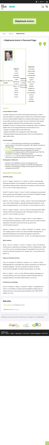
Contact (7, 333)
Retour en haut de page (48, 444)
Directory (11, 33)
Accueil (3, 33)
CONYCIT (8, 143)
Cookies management (35, 333)
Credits (12, 333)
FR (42, 1)
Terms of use (26, 333)
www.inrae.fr (45, 333)
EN (41, 1)
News (2, 333)
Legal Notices (18, 333)
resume (17, 309)
